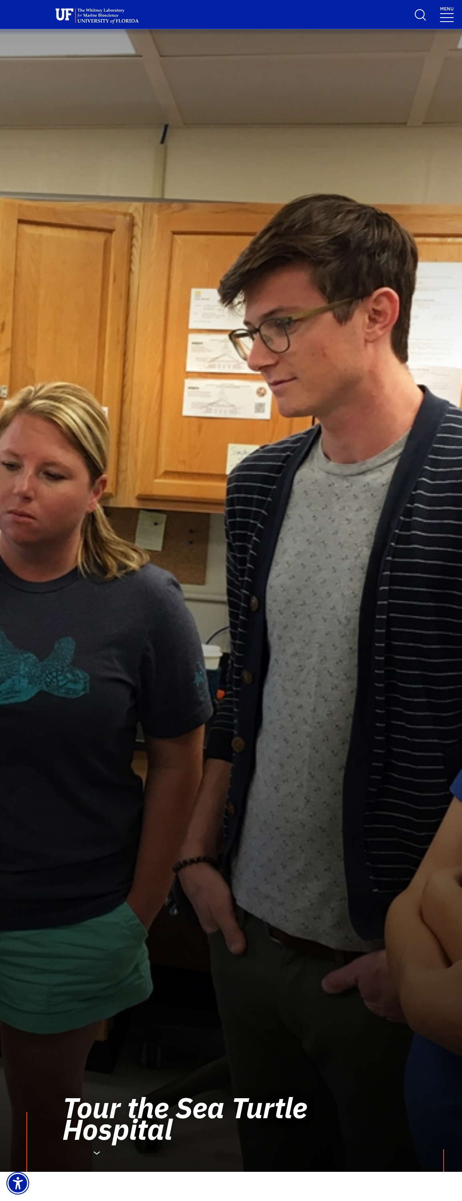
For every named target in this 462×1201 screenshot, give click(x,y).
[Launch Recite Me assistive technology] (17, 1183)
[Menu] (447, 14)
